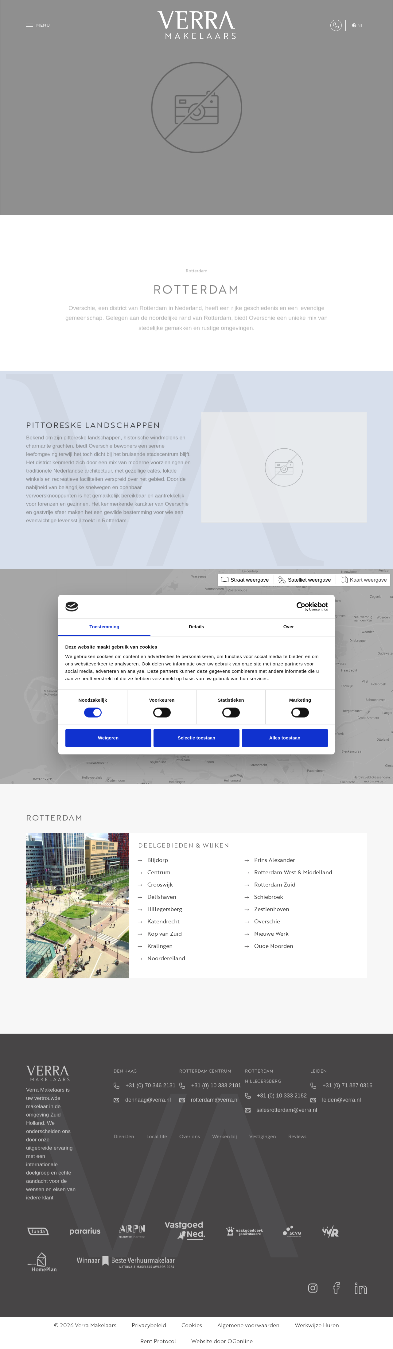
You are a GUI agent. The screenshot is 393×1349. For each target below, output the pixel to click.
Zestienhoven (271, 909)
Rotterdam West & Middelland (293, 872)
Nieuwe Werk (271, 934)
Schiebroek (268, 897)
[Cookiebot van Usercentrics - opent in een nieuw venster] (301, 606)
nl (358, 25)
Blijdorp (157, 860)
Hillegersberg (164, 909)
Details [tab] (196, 627)
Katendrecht (163, 921)
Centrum (158, 872)
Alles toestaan (285, 738)
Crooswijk (160, 884)
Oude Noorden (273, 946)
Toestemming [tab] (104, 627)
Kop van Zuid (164, 934)
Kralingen (160, 946)
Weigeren (108, 738)
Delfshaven (161, 897)
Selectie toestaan (197, 738)
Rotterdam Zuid (274, 884)
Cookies (191, 1325)
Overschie (267, 921)
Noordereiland (166, 958)
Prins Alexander (274, 860)
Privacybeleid (149, 1325)
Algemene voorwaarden (248, 1325)
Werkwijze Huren (317, 1325)
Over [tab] (288, 627)
